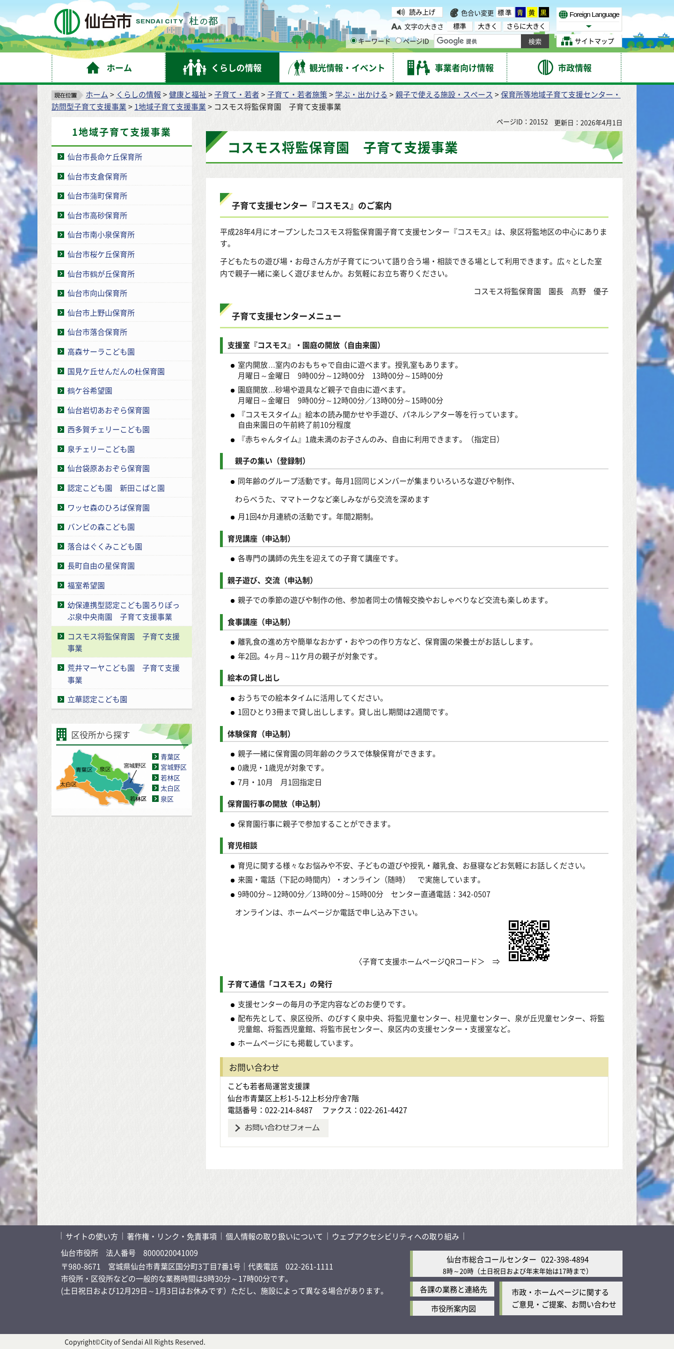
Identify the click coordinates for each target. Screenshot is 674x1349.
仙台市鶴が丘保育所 (101, 273)
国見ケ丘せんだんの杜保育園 (116, 371)
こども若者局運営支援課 (268, 1085)
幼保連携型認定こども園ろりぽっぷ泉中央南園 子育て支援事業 (123, 611)
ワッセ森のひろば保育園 (108, 507)
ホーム (97, 94)
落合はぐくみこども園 (104, 546)
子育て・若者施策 (297, 94)
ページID (412, 40)
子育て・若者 (236, 94)
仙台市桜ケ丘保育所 (101, 253)
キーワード (371, 40)
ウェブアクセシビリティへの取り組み (395, 1236)
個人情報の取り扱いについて (274, 1236)
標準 (505, 12)
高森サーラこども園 (101, 351)
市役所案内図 (453, 1308)
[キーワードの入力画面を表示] (354, 40)
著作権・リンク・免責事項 (172, 1236)
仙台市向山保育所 (97, 292)
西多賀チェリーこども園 (108, 429)
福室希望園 (86, 585)
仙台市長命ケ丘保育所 (104, 156)
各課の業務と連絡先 (453, 1289)
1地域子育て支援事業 (170, 106)
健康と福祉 (187, 94)
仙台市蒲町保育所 (97, 195)
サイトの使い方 (92, 1236)
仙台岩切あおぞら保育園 (108, 409)
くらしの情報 (138, 94)
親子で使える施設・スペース (444, 94)
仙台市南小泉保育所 (101, 234)
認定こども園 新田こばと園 (116, 487)
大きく (488, 26)
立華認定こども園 (97, 698)
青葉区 (170, 756)
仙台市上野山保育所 (101, 312)
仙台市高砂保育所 (97, 215)
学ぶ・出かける (361, 94)
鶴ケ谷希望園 (89, 390)
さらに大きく (526, 26)
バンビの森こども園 (101, 526)
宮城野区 (174, 766)
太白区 (170, 788)
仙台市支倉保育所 (97, 176)
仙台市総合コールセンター (491, 1259)
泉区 (167, 798)
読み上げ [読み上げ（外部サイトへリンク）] (422, 11)
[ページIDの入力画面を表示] (399, 40)
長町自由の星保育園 (101, 565)
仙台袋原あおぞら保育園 (108, 468)
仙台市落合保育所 (97, 331)
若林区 (170, 777)
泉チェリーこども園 (101, 448)
